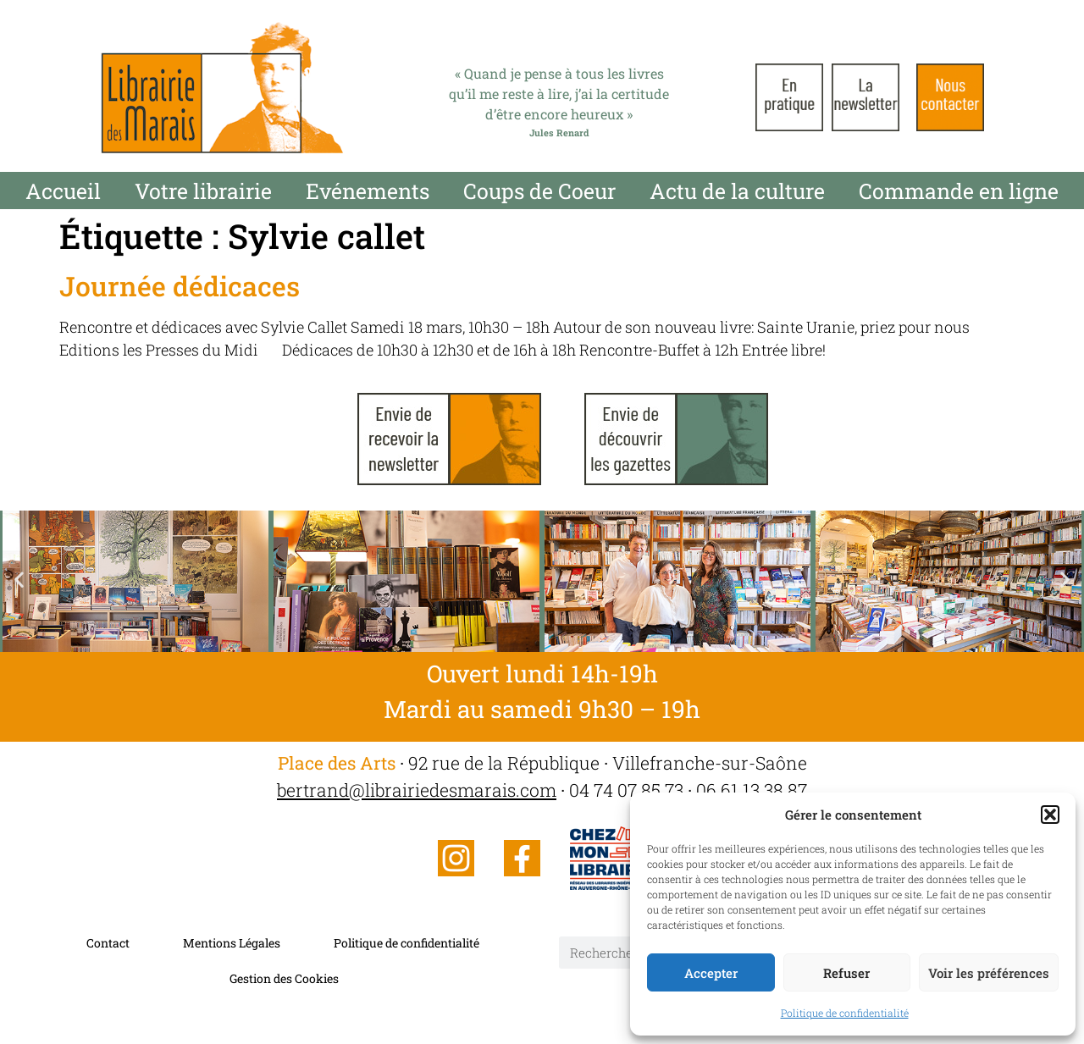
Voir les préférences (988, 972)
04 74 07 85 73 (626, 790)
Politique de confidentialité (845, 1012)
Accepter (711, 972)
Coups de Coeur (539, 191)
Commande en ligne (959, 191)
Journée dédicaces (179, 286)
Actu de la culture (737, 191)
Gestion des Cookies (284, 978)
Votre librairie (203, 191)
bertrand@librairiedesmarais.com (416, 790)
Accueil (63, 191)
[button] (1050, 814)
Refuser (846, 972)
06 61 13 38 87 (751, 790)
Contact (108, 943)
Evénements (367, 191)
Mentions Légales (231, 943)
